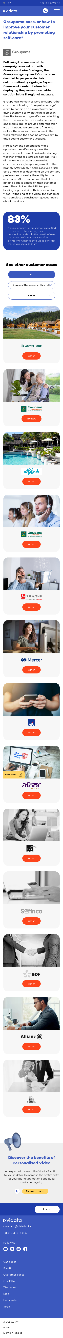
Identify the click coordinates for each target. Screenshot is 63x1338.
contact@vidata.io (17, 1226)
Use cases (9, 1262)
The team (9, 1287)
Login (47, 1209)
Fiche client (10, 774)
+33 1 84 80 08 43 (50, 2)
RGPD (6, 1327)
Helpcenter (10, 1300)
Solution (8, 1268)
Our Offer (9, 1281)
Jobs (6, 1307)
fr (4, 2)
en (9, 2)
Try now (31, 418)
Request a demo (35, 1191)
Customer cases (13, 1275)
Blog (6, 1294)
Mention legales (12, 1332)
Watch (31, 356)
